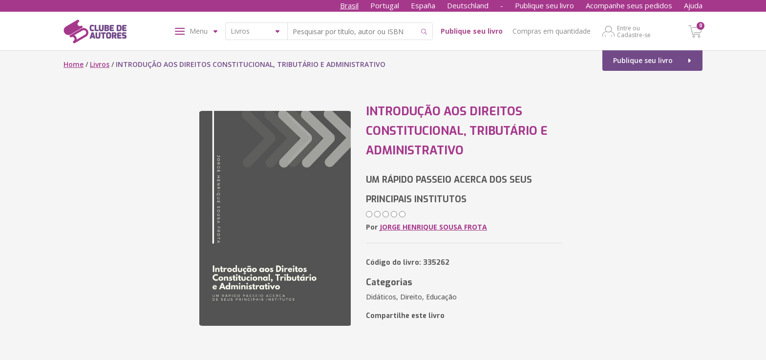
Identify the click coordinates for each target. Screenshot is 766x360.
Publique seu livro (544, 5)
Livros (99, 64)
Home (74, 64)
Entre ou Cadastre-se (634, 31)
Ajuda (693, 5)
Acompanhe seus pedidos (629, 5)
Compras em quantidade (551, 31)
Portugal (384, 5)
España (423, 5)
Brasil (349, 5)
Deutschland (468, 5)
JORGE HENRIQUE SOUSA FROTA (433, 227)
